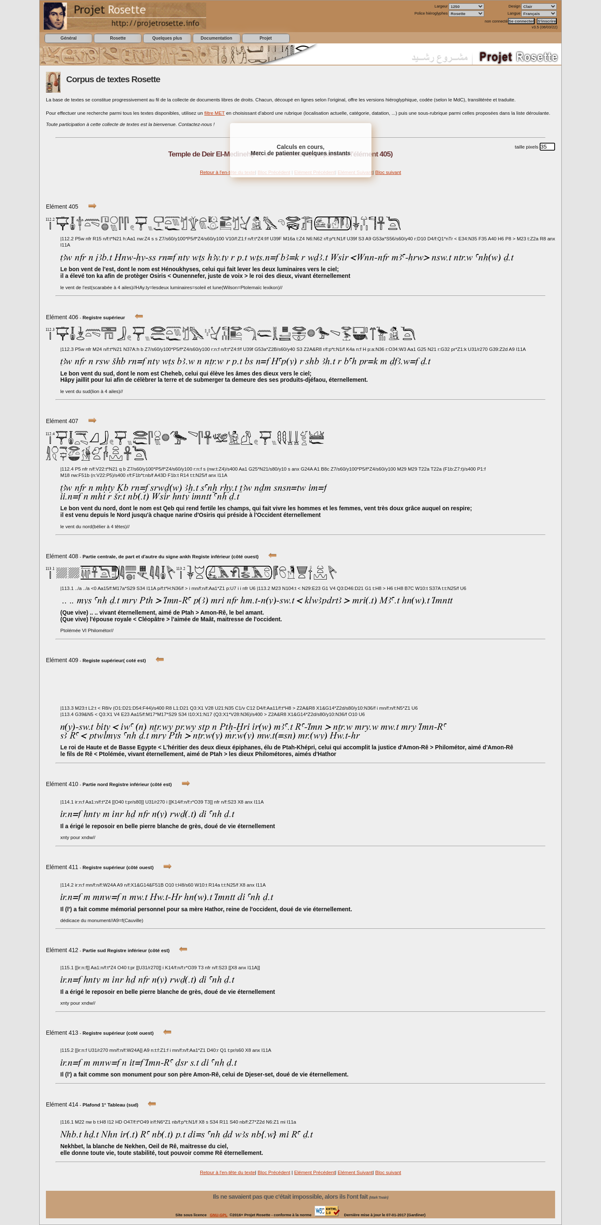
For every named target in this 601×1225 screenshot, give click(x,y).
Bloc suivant (388, 172)
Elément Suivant (355, 1172)
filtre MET (214, 113)
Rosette (118, 38)
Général (69, 38)
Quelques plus (167, 38)
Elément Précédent (314, 1172)
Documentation (216, 38)
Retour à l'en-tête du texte (227, 172)
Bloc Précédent (274, 1172)
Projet (266, 38)
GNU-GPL (218, 1215)
